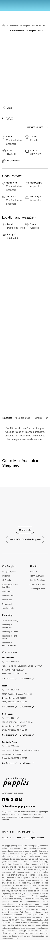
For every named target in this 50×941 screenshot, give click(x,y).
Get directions (10, 678)
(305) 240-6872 (12, 690)
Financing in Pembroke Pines (9, 644)
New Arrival (7, 604)
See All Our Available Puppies (25, 539)
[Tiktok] (12, 799)
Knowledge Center (37, 589)
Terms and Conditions (25, 832)
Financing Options (37, 127)
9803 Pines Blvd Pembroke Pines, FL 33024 (20, 750)
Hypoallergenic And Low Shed (10, 585)
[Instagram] (7, 799)
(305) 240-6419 (12, 718)
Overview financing (10, 620)
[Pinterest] (20, 799)
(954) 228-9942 (12, 662)
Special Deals (8, 608)
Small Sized (7, 600)
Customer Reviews (37, 584)
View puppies (27, 678)
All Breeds (6, 580)
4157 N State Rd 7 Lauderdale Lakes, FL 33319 (22, 666)
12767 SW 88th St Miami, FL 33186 (17, 694)
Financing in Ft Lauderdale (8, 626)
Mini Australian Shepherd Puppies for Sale (27, 26)
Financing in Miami (10, 632)
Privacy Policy (8, 832)
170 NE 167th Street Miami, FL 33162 (17, 722)
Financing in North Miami (9, 637)
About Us (33, 572)
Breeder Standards (37, 580)
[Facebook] (3, 799)
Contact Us (25, 530)
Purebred (6, 576)
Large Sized (7, 591)
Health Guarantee (37, 576)
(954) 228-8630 (12, 746)
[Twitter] (16, 799)
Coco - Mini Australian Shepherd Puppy (26, 30)
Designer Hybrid (8, 572)
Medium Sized (8, 595)
